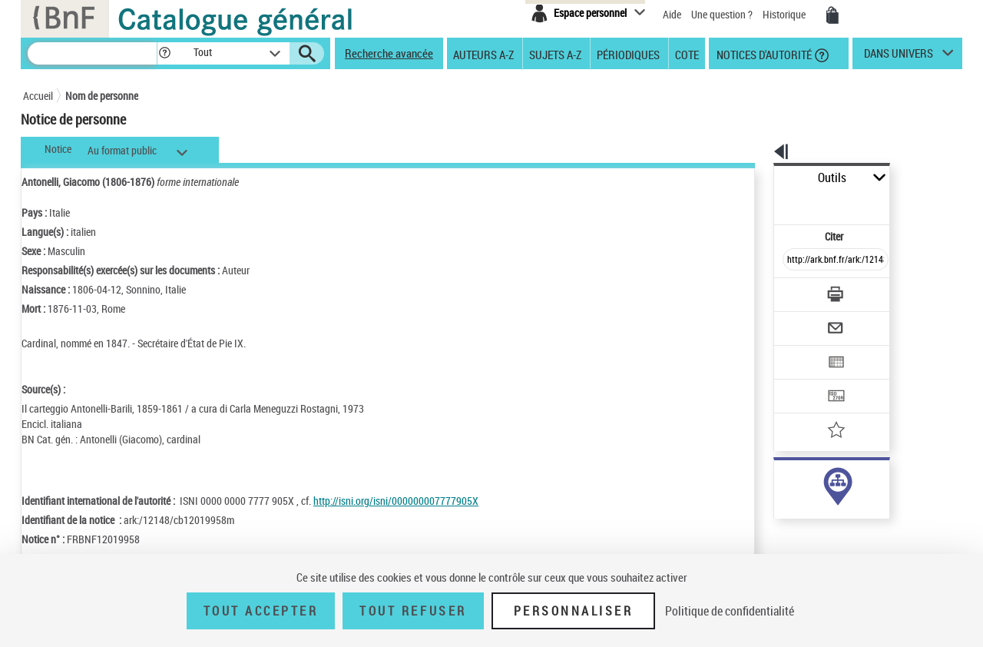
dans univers (898, 57)
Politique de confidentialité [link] (729, 610)
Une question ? (722, 14)
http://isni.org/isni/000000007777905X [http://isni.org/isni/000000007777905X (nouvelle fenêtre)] (395, 500)
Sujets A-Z (555, 53)
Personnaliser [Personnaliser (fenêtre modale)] (574, 610)
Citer (768, 202)
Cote (687, 53)
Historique (785, 14)
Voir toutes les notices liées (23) (816, 530)
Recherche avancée (389, 53)
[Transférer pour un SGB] (799, 350)
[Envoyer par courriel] (792, 290)
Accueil (38, 95)
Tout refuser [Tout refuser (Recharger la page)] (412, 610)
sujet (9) (776, 498)
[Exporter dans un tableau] (803, 320)
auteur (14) (782, 483)
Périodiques (628, 53)
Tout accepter (261, 610)
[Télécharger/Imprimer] (795, 260)
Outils (757, 178)
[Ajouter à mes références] (802, 380)
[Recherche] (92, 53)
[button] (164, 53)
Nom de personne (101, 95)
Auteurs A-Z (483, 53)
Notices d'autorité (763, 53)
